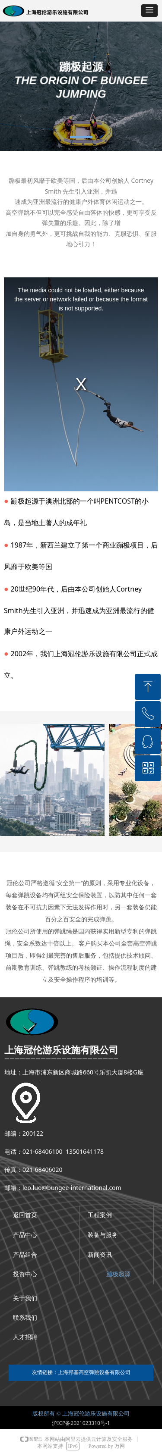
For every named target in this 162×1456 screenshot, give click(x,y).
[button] (149, 10)
